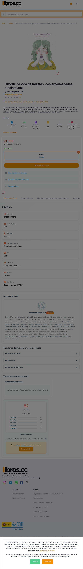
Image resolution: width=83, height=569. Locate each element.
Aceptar (35, 562)
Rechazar (47, 562)
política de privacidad (47, 551)
